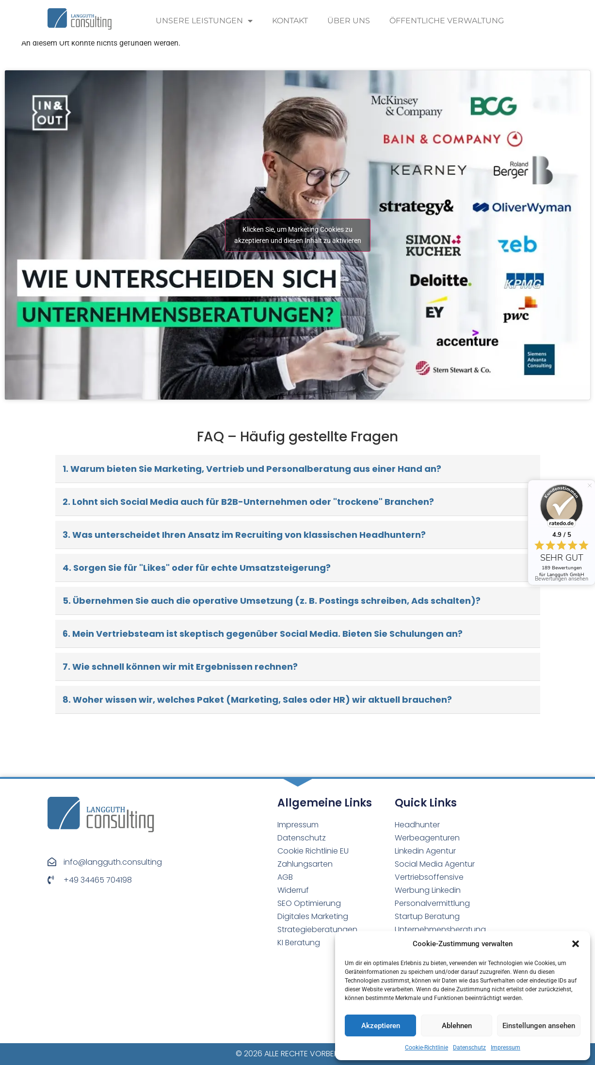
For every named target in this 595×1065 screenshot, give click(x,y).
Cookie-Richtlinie (426, 1047)
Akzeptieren (380, 1025)
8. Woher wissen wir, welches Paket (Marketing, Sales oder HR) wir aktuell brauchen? (257, 700)
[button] (575, 944)
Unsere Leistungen (204, 21)
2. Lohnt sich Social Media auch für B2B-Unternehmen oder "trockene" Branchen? (248, 502)
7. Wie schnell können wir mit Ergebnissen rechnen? (180, 667)
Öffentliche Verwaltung (446, 20)
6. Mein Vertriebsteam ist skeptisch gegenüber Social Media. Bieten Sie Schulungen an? (263, 634)
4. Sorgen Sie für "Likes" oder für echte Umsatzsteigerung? (197, 568)
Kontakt (290, 20)
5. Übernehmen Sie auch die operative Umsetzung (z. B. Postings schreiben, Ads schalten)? (272, 601)
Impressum (505, 1047)
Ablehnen (457, 1025)
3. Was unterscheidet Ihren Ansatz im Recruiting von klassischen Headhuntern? (244, 535)
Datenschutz (469, 1047)
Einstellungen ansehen (538, 1025)
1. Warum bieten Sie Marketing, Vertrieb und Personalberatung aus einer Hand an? (252, 469)
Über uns (348, 20)
